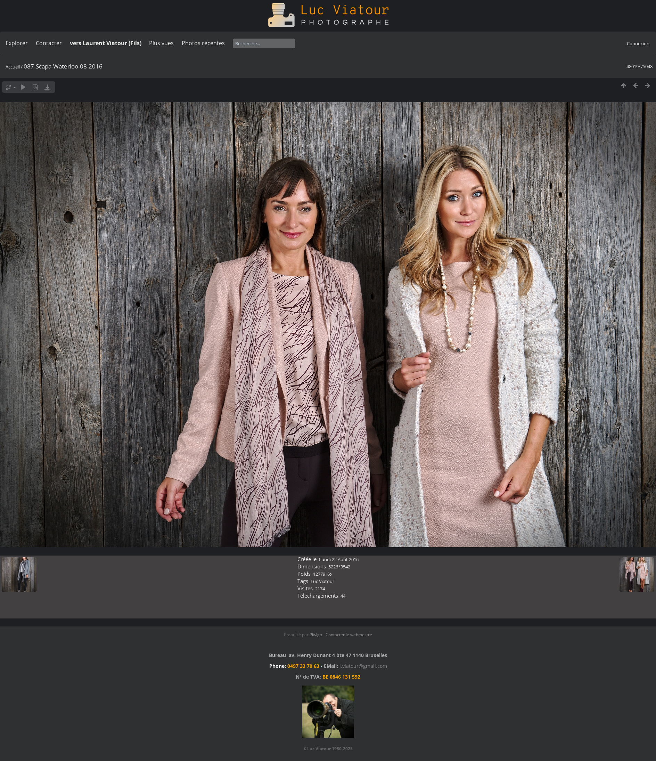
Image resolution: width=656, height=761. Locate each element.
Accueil (13, 67)
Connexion (638, 43)
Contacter (49, 43)
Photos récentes (203, 43)
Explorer (17, 43)
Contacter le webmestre (349, 635)
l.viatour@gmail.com (363, 666)
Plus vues (161, 43)
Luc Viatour (322, 581)
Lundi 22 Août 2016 (339, 559)
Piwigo (316, 635)
